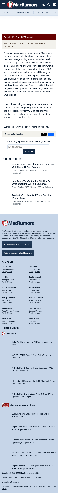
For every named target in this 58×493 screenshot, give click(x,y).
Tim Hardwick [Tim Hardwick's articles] (34, 287)
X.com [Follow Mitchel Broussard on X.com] (9, 292)
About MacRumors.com (17, 244)
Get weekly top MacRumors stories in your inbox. (29, 141)
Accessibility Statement (10, 482)
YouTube (11, 333)
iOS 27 (7, 12)
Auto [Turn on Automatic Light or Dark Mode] (49, 486)
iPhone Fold (42, 12)
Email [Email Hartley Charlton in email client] (4, 303)
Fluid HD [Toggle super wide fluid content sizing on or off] (42, 486)
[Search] (50, 4)
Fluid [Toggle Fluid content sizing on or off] (35, 486)
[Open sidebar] (54, 5)
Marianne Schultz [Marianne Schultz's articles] (36, 298)
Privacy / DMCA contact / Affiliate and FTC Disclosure (22, 477)
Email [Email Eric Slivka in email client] (31, 272)
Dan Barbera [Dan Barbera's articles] (7, 308)
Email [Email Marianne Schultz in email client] (31, 303)
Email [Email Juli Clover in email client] (4, 282)
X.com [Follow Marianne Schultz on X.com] (37, 303)
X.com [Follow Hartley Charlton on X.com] (9, 303)
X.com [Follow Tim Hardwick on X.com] (37, 292)
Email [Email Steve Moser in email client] (4, 323)
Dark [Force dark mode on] (4, 489)
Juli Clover (49, 187)
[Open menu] (3, 4)
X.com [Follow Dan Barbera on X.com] (9, 313)
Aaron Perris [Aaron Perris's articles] (34, 318)
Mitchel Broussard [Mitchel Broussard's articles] (9, 287)
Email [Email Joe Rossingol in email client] (31, 282)
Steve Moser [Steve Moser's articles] (7, 318)
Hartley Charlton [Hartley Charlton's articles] (8, 298)
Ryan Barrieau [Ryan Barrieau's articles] (35, 308)
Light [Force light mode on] (54, 486)
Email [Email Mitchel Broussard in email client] (4, 292)
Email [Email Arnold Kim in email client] (4, 272)
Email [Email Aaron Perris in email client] (31, 323)
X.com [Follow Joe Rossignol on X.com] (37, 282)
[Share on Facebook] (51, 134)
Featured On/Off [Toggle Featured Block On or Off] (8, 486)
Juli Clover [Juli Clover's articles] (6, 277)
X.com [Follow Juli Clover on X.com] (9, 282)
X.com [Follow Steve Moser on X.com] (9, 323)
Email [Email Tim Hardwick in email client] (31, 292)
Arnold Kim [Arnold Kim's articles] (6, 267)
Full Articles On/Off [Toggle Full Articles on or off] (24, 486)
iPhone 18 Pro (23, 12)
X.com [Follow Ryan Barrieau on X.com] (37, 313)
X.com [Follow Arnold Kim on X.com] (9, 272)
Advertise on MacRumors (18, 253)
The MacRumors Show (22, 405)
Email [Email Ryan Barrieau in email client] (31, 313)
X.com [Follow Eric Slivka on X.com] (37, 272)
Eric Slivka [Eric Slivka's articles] (33, 267)
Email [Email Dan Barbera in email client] (4, 313)
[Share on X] (44, 134)
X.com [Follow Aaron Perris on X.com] (37, 323)
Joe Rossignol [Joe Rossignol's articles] (35, 277)
